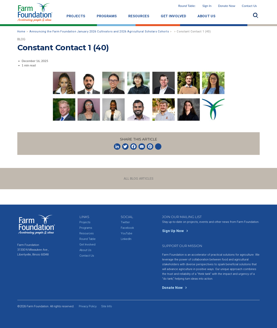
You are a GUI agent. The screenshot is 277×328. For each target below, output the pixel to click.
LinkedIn (126, 239)
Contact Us (249, 5)
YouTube (126, 233)
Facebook (127, 228)
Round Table (87, 239)
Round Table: (194, 5)
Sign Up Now (176, 231)
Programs (107, 16)
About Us (207, 16)
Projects (76, 16)
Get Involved (173, 16)
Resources (138, 16)
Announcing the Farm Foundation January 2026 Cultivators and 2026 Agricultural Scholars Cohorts (99, 31)
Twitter (125, 222)
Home (21, 31)
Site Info (106, 306)
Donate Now (226, 5)
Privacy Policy (88, 306)
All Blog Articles (139, 178)
